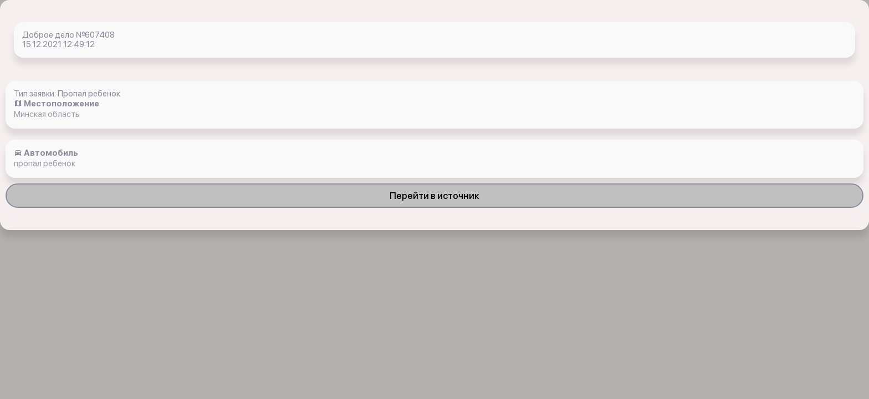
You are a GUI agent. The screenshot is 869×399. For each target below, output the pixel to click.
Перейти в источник (434, 195)
